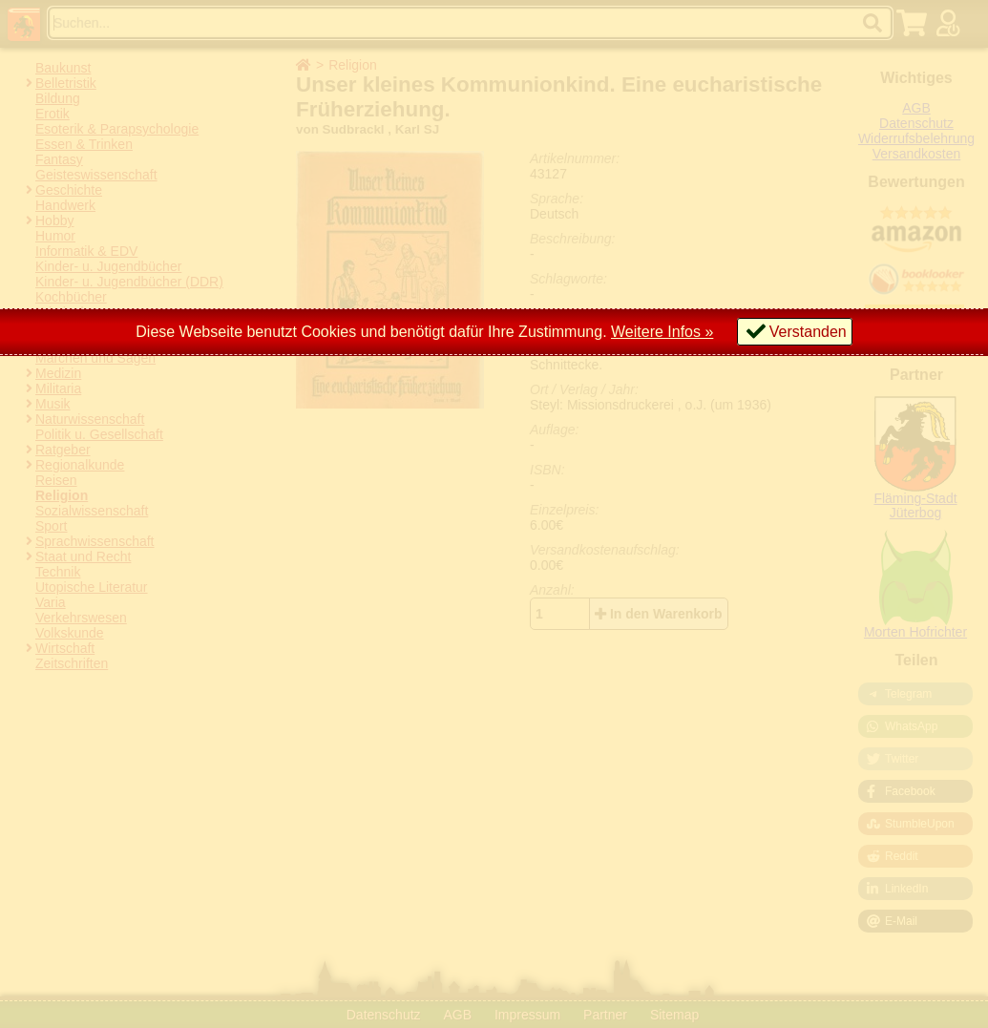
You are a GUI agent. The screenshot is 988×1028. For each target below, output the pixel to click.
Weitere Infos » (662, 332)
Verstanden (808, 332)
